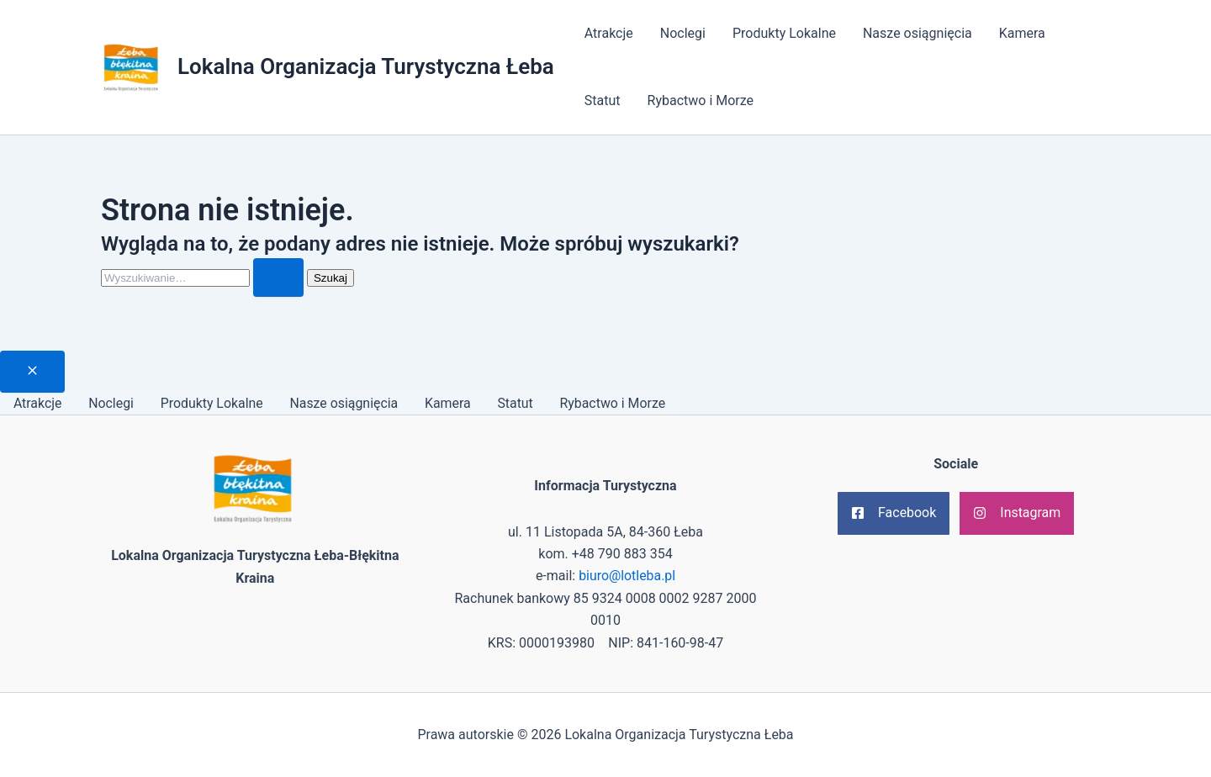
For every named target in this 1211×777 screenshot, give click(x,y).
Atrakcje (608, 33)
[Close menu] (32, 372)
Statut (602, 100)
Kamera (1022, 33)
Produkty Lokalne (784, 33)
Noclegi (683, 33)
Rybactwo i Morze (701, 100)
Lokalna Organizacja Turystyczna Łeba (365, 66)
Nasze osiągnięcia (917, 33)
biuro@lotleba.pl (627, 576)
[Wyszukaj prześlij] (278, 277)
